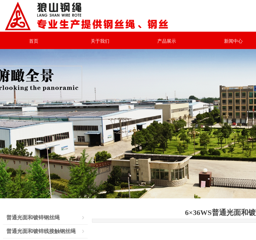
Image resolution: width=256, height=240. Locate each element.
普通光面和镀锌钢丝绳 (33, 217)
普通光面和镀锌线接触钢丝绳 (41, 231)
